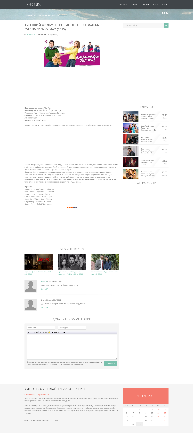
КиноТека (32, 4)
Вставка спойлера (64, 332)
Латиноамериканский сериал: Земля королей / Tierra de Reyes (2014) (148, 117)
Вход (165, 13)
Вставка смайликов (49, 332)
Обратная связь (43, 395)
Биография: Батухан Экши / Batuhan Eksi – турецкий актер (147, 139)
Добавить (110, 363)
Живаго (44, 281)
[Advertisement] (71, 87)
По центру (43, 332)
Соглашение (29, 395)
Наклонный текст (31, 332)
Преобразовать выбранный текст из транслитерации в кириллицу (61, 332)
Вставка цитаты (58, 332)
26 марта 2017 (31, 34)
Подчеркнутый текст (34, 332)
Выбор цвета (52, 332)
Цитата (44, 289)
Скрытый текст (55, 332)
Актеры (155, 4)
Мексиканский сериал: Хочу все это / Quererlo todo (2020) (148, 174)
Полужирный (28, 332)
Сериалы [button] (135, 4)
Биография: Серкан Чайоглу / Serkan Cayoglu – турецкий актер (147, 151)
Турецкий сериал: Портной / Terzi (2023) (147, 162)
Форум (164, 4)
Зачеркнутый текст (36, 332)
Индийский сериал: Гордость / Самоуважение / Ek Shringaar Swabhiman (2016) (148, 128)
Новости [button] (123, 4)
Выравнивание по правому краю (46, 332)
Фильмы (146, 4)
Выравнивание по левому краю (40, 332)
